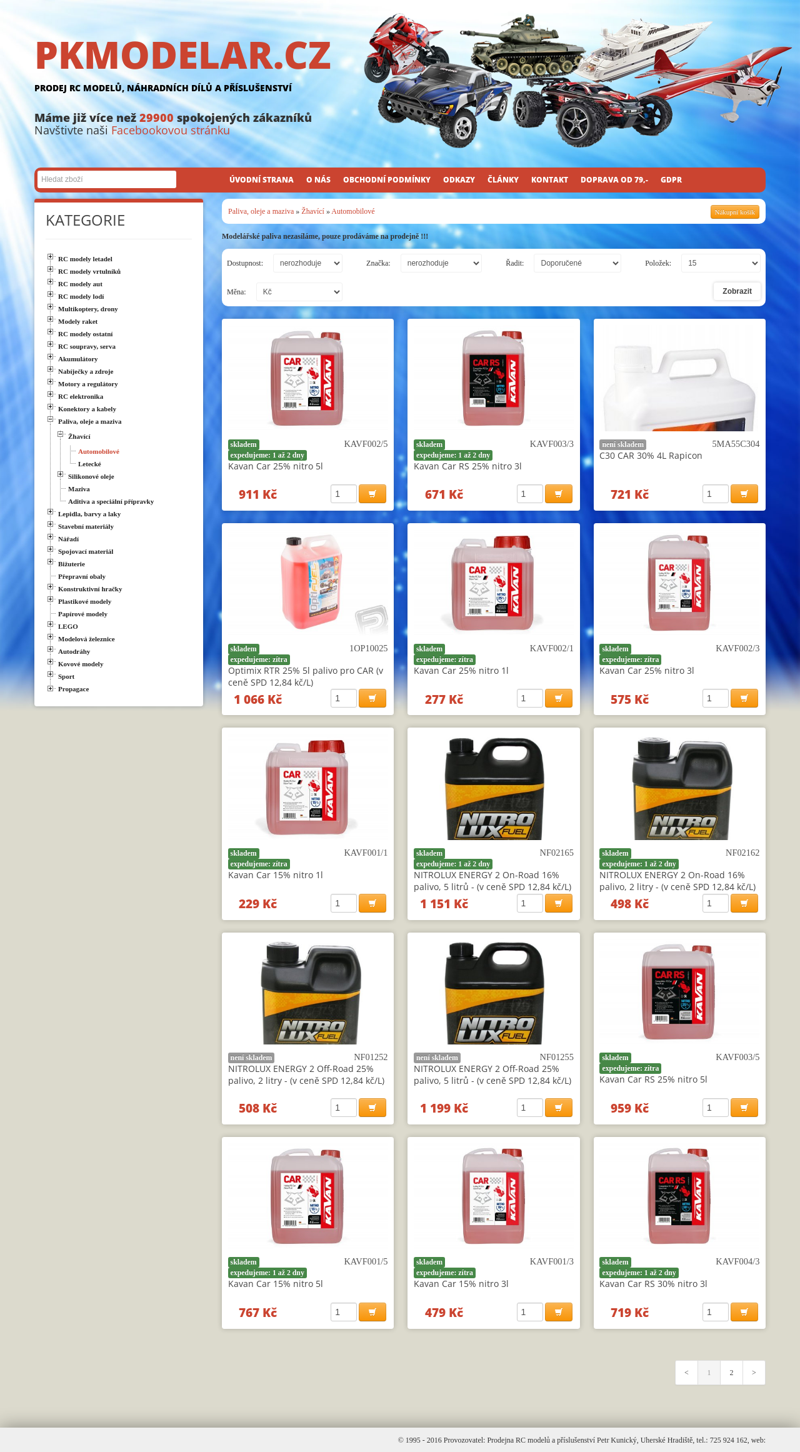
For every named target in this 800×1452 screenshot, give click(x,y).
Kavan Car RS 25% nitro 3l (468, 466)
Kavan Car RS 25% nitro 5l (653, 1079)
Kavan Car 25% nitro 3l (646, 670)
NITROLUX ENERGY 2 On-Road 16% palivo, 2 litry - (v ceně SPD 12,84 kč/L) (677, 881)
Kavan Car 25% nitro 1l (461, 670)
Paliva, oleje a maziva (261, 211)
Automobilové (352, 211)
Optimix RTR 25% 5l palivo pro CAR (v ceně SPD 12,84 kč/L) (305, 676)
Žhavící (312, 211)
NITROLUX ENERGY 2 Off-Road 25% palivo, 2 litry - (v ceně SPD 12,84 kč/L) (306, 1074)
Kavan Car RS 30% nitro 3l (653, 1283)
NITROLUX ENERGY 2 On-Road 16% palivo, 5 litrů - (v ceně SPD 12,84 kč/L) (492, 881)
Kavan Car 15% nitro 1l (275, 875)
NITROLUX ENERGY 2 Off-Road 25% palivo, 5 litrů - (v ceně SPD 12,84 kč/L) (492, 1074)
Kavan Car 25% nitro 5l (275, 466)
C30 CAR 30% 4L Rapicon (650, 455)
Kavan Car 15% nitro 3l (461, 1283)
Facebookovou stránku (170, 130)
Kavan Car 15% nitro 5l (275, 1283)
